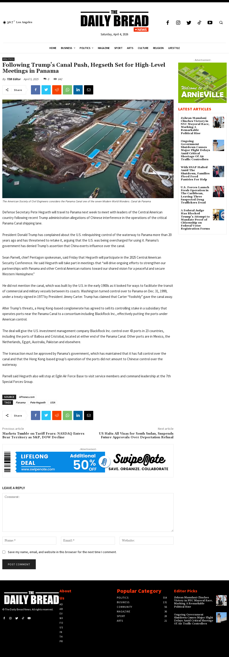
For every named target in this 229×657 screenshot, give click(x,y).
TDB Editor (14, 79)
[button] (221, 22)
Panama (20, 402)
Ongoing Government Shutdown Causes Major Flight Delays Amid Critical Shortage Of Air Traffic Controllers (195, 150)
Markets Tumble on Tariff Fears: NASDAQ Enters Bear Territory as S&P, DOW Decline (43, 436)
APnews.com (26, 397)
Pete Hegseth (37, 402)
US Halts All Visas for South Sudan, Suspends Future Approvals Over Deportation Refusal (136, 436)
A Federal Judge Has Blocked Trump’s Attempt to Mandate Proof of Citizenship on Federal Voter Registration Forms (195, 219)
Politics (8, 59)
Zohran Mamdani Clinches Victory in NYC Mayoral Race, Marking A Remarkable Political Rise (195, 125)
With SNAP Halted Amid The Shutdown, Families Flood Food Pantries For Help (195, 173)
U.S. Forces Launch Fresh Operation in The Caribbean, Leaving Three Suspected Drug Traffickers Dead (195, 195)
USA (52, 402)
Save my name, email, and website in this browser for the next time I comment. (62, 552)
